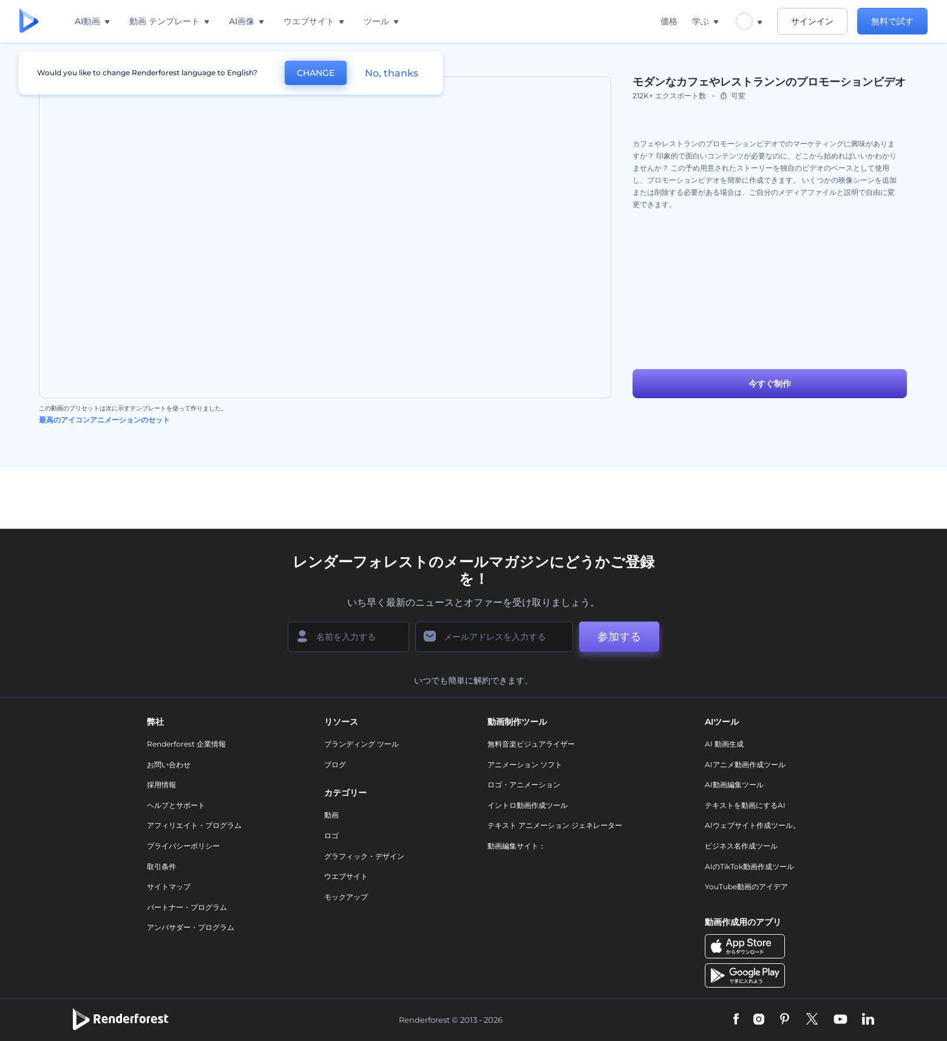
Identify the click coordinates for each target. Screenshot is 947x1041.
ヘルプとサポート (176, 805)
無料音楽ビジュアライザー (531, 743)
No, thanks (391, 73)
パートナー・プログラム (187, 907)
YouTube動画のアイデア (746, 886)
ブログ (335, 764)
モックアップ (346, 896)
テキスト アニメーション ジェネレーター (554, 825)
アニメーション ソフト (524, 764)
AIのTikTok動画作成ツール (749, 866)
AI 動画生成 (724, 743)
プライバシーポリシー (183, 845)
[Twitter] (812, 1019)
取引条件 (161, 866)
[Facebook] (736, 1019)
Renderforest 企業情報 (186, 743)
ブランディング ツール (361, 743)
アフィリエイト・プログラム (194, 825)
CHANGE (315, 72)
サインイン (812, 21)
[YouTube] (840, 1019)
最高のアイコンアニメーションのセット (104, 419)
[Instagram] (758, 1019)
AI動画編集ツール (734, 784)
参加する (619, 636)
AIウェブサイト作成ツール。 (752, 825)
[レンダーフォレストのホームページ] (28, 21)
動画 (331, 814)
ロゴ (331, 835)
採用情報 (161, 784)
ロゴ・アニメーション (523, 784)
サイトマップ (169, 886)
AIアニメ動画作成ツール (745, 764)
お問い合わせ (169, 764)
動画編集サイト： (516, 845)
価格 (668, 21)
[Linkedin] (868, 1019)
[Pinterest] (784, 1019)
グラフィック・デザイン (364, 856)
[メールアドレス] (494, 637)
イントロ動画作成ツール (527, 805)
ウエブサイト (346, 876)
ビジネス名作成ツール (741, 845)
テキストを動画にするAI (745, 805)
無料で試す (892, 21)
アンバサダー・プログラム (190, 927)
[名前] (348, 637)
